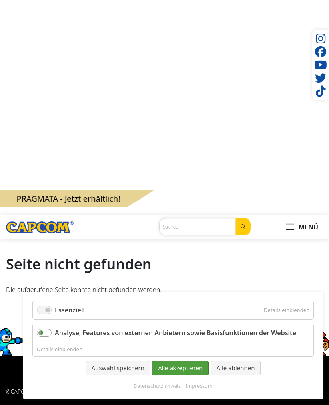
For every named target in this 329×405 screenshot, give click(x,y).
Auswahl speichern (118, 368)
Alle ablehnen (236, 368)
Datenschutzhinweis (157, 386)
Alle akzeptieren (180, 368)
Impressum (199, 386)
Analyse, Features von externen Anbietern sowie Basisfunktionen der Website (175, 332)
